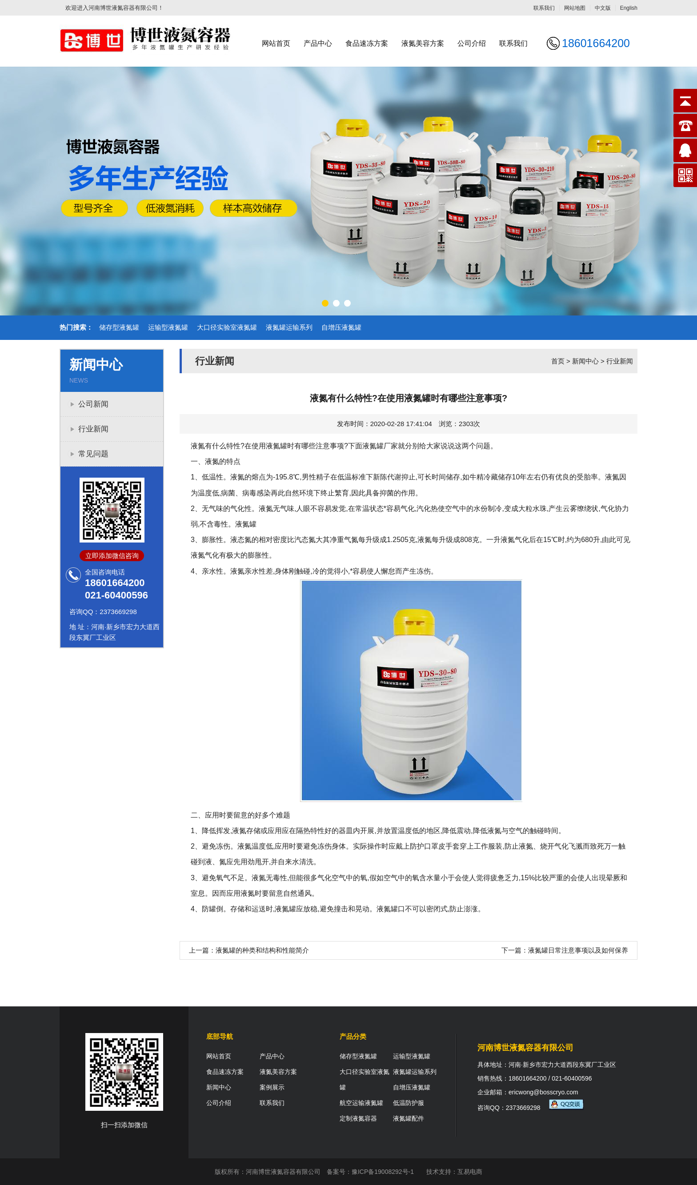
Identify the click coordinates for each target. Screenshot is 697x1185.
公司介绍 (471, 43)
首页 (558, 361)
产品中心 (318, 43)
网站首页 (276, 43)
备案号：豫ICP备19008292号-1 (370, 1171)
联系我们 (544, 8)
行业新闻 (93, 429)
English (628, 8)
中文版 (603, 8)
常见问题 (93, 454)
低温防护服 (408, 1102)
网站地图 (574, 8)
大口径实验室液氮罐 (227, 327)
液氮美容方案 (422, 43)
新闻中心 (585, 361)
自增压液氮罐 (341, 327)
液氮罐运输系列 (289, 327)
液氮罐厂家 (380, 446)
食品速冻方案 (366, 43)
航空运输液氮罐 (361, 1102)
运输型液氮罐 (168, 327)
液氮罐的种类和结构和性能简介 (262, 950)
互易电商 (469, 1171)
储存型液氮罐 (119, 327)
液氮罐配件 (408, 1118)
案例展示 (272, 1087)
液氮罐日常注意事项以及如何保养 (578, 950)
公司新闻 (93, 404)
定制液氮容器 (358, 1118)
